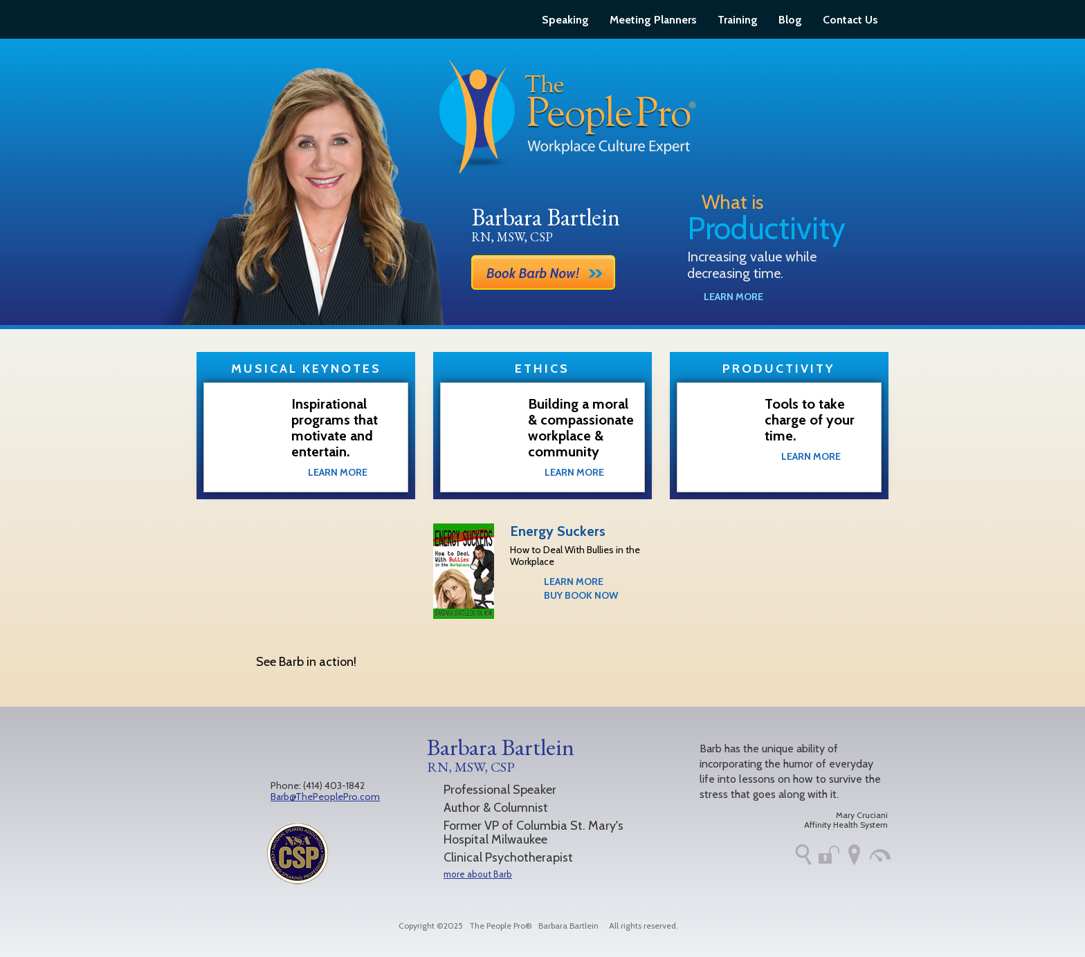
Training (738, 19)
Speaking (565, 19)
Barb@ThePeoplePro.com (325, 796)
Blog (790, 19)
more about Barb (478, 874)
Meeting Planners (653, 19)
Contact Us (850, 19)
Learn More (733, 296)
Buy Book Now (581, 595)
